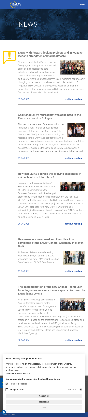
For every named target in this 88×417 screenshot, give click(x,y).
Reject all (44, 402)
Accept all (44, 396)
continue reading (73, 99)
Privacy (26, 373)
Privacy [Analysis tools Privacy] (72, 390)
